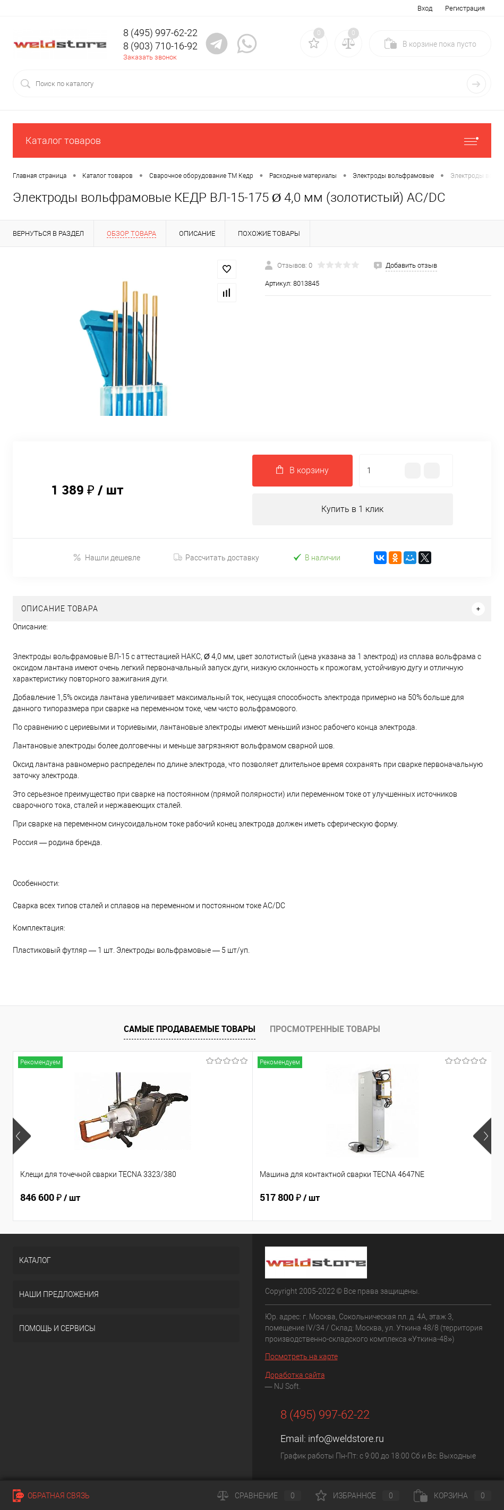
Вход (424, 8)
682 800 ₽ (369, 1198)
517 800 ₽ (210, 1198)
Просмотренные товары (325, 1029)
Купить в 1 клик (352, 509)
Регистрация (465, 8)
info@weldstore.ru (346, 1438)
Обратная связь (51, 1495)
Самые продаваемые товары (189, 1029)
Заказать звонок (150, 57)
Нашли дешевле (106, 557)
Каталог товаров (252, 140)
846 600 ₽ (50, 1198)
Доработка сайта (295, 1375)
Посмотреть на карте (301, 1356)
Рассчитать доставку (216, 557)
